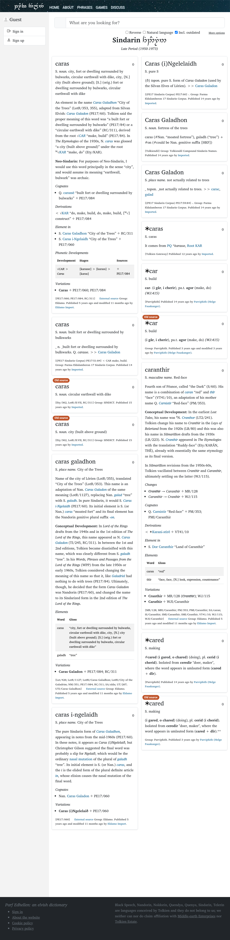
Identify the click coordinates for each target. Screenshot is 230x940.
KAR (62, 152)
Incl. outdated (187, 32)
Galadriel (118, 576)
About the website (26, 917)
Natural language (158, 32)
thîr (212, 392)
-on (111, 517)
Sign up (15, 40)
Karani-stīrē (161, 532)
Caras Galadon (77, 113)
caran (189, 392)
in (56, 775)
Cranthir (172, 439)
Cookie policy (22, 923)
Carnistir (165, 403)
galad (118, 495)
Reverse (133, 32)
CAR (82, 135)
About (67, 7)
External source (107, 298)
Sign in (15, 31)
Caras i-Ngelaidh (75, 239)
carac (215, 189)
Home (54, 7)
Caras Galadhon (105, 102)
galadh (72, 500)
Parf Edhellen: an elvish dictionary (29, 6)
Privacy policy (23, 928)
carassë (68, 192)
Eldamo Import (64, 307)
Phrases (84, 7)
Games (101, 7)
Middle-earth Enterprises (197, 916)
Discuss (118, 7)
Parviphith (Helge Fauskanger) (173, 352)
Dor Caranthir (162, 546)
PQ (169, 245)
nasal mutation (80, 759)
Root (190, 245)
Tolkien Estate (126, 921)
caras (109, 141)
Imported (77, 369)
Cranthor (188, 417)
